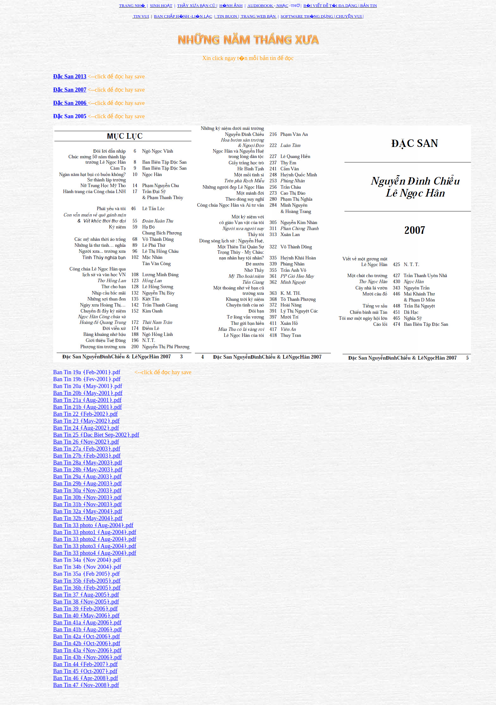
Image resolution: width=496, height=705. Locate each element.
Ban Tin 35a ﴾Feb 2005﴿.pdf (86, 574)
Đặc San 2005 (69, 116)
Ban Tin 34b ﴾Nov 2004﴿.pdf (87, 567)
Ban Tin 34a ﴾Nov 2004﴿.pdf (87, 560)
